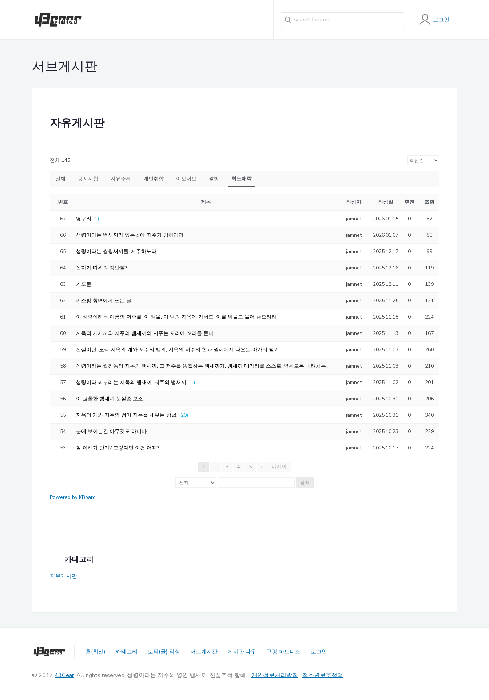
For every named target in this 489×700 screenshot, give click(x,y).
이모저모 (186, 178)
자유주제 (121, 178)
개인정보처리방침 (274, 675)
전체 (60, 178)
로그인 (319, 651)
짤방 (214, 178)
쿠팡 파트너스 (283, 651)
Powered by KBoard (73, 497)
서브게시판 (204, 651)
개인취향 (153, 178)
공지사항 (88, 178)
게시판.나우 (242, 651)
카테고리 (127, 651)
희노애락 (241, 178)
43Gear (64, 675)
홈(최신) (96, 651)
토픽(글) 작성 (164, 651)
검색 (305, 482)
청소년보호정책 (322, 675)
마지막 (279, 466)
